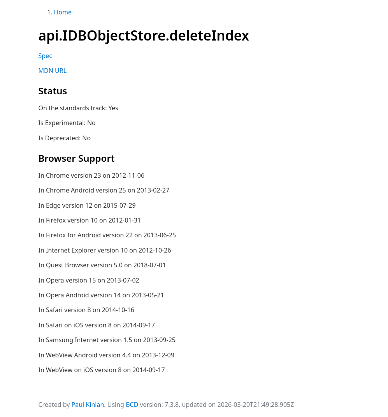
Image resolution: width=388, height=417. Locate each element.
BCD (132, 404)
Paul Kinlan (88, 404)
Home (63, 12)
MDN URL (53, 70)
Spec (45, 55)
